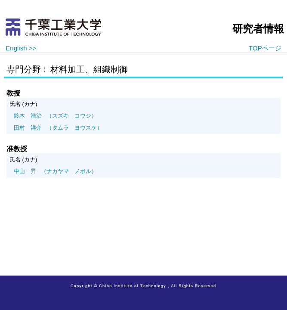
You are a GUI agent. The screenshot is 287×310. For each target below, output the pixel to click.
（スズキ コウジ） (55, 115)
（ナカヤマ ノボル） (55, 171)
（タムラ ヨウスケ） (58, 127)
